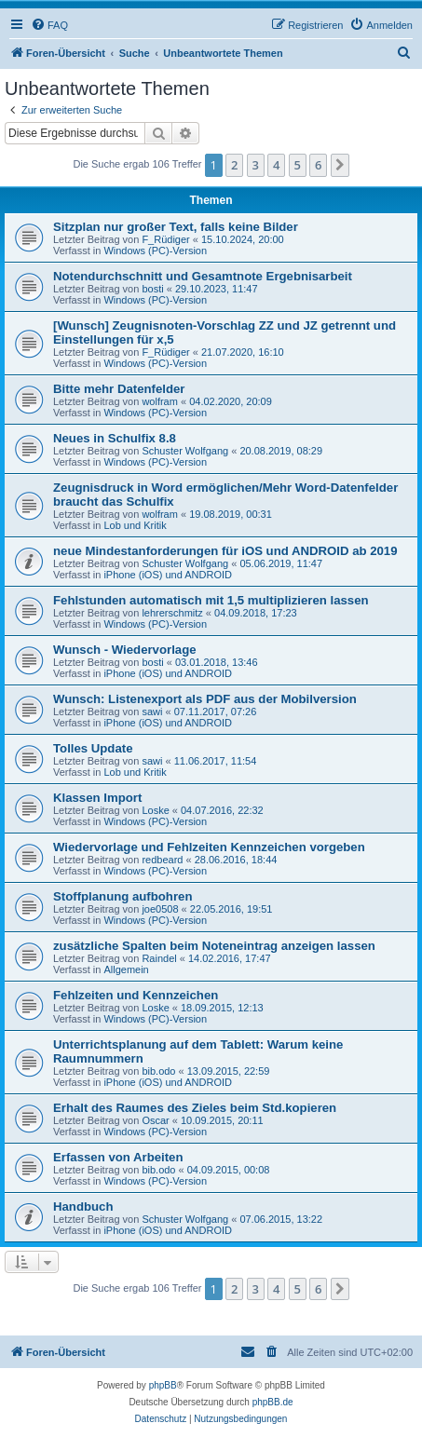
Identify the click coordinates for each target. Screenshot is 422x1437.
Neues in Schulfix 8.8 (114, 438)
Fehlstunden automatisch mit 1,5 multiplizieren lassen (211, 600)
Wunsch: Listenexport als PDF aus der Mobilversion (205, 699)
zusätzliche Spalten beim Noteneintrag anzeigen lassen (214, 946)
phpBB (163, 1385)
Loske (155, 810)
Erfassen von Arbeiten (118, 1157)
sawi (152, 711)
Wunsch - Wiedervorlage (125, 650)
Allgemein (125, 969)
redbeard (162, 859)
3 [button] (255, 164)
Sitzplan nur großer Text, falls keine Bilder (175, 227)
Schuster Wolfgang (185, 450)
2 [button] (234, 164)
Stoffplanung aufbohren (122, 896)
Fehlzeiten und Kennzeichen (135, 995)
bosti (152, 288)
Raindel (159, 958)
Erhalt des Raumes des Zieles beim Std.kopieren (194, 1108)
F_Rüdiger (165, 239)
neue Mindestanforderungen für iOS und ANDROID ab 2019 (225, 551)
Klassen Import (97, 798)
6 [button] (318, 164)
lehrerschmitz (172, 612)
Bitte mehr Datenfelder (118, 389)
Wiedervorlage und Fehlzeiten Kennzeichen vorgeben (209, 847)
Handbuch (83, 1206)
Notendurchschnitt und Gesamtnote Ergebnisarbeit (202, 276)
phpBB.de (272, 1402)
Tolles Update (93, 748)
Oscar (155, 1120)
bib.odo (158, 1071)
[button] (340, 165)
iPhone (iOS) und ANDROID (167, 574)
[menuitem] (49, 25)
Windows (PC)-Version (155, 250)
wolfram (160, 401)
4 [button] (276, 164)
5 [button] (297, 164)
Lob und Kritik (134, 525)
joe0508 (160, 909)
